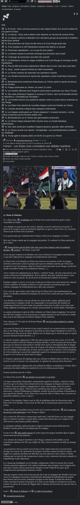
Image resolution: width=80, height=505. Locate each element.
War (3, 25)
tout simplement (15, 149)
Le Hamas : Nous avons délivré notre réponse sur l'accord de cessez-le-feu (39, 34)
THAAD (33, 156)
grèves (26, 152)
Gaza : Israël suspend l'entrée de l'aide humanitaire (29, 69)
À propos (17, 9)
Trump (7, 161)
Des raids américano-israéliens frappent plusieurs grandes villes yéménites (39, 127)
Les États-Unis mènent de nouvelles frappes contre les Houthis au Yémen (39, 105)
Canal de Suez (25, 156)
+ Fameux (63, 6)
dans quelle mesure (25, 433)
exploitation (43, 149)
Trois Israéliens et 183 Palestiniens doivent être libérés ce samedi (35, 47)
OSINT (56, 156)
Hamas (50, 156)
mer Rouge (15, 156)
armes (50, 149)
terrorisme (6, 152)
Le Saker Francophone (43, 491)
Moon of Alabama (11, 154)
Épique (33, 6)
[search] (17, 1)
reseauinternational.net (24, 140)
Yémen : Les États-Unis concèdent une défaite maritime (36, 146)
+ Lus (56, 6)
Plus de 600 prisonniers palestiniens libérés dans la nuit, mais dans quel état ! (40, 66)
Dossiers (49, 6)
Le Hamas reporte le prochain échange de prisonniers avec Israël (35, 54)
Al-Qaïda (40, 156)
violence (14, 152)
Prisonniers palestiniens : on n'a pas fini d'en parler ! (29, 50)
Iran (12, 159)
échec (7, 149)
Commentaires (7, 9)
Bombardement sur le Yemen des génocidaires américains (32, 118)
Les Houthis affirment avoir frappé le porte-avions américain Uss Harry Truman (41, 91)
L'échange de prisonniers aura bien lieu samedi (27, 57)
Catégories (41, 6)
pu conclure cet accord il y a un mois (40, 377)
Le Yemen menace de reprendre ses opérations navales (31, 73)
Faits (9, 6)
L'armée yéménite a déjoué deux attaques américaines (30, 109)
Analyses (15, 6)
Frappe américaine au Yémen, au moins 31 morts (28, 87)
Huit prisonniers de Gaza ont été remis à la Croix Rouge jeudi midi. (35, 43)
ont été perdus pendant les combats (60, 321)
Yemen (7, 159)
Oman (16, 159)
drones (35, 149)
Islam (46, 156)
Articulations (25, 6)
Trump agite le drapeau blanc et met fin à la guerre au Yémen (33, 136)
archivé (17, 250)
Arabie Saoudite (25, 159)
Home (4, 6)
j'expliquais (25, 220)
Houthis (8, 156)
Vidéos (71, 6)
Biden (12, 161)
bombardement (27, 149)
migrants (20, 152)
